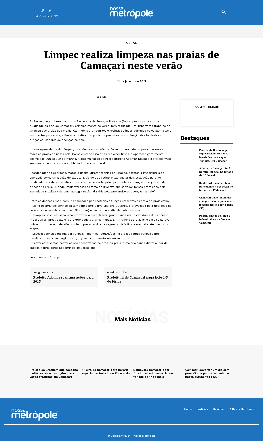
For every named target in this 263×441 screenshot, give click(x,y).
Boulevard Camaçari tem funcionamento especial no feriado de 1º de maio (216, 186)
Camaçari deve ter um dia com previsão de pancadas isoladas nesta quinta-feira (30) (216, 203)
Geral (131, 42)
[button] (223, 12)
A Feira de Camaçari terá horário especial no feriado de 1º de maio (216, 171)
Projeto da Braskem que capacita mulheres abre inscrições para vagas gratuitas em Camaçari (214, 155)
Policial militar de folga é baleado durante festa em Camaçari (215, 219)
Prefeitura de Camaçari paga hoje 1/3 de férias (137, 279)
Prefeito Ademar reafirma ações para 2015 (63, 279)
